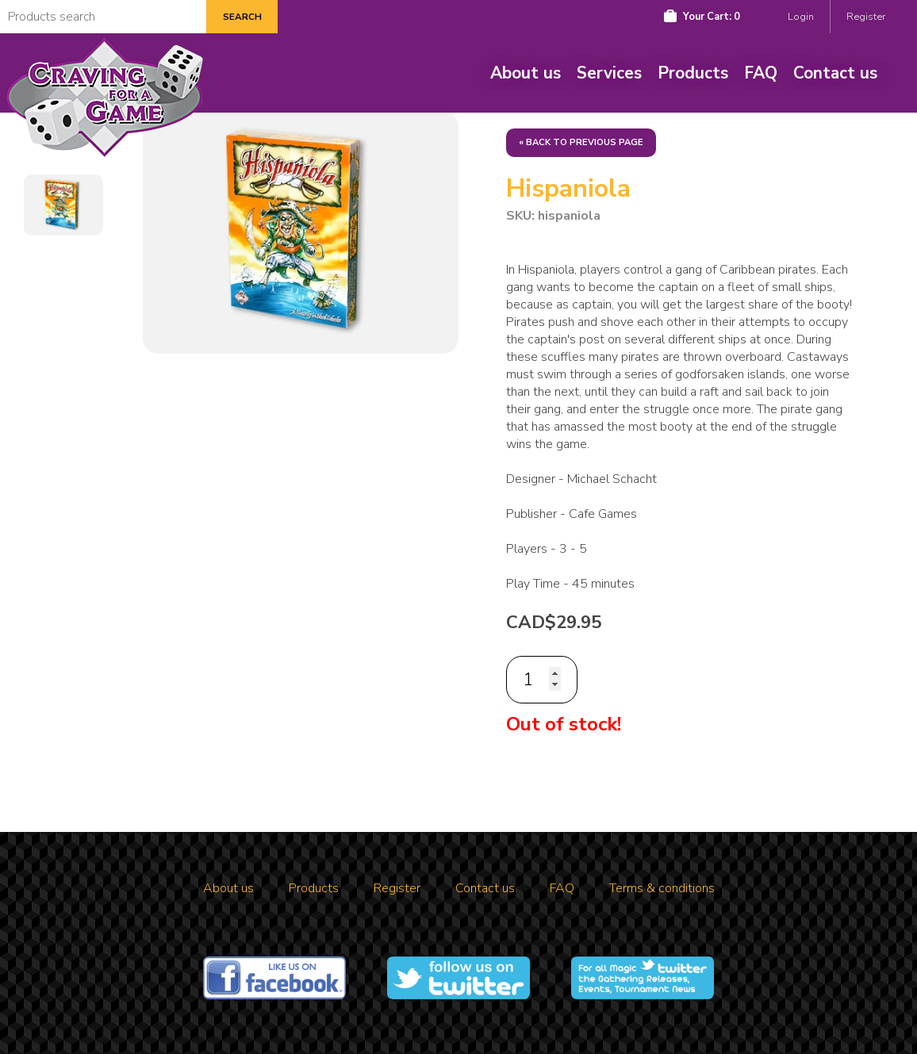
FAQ (760, 73)
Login (801, 17)
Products (693, 73)
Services (609, 73)
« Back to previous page (581, 142)
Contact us (835, 73)
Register (865, 17)
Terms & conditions (662, 888)
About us (525, 73)
